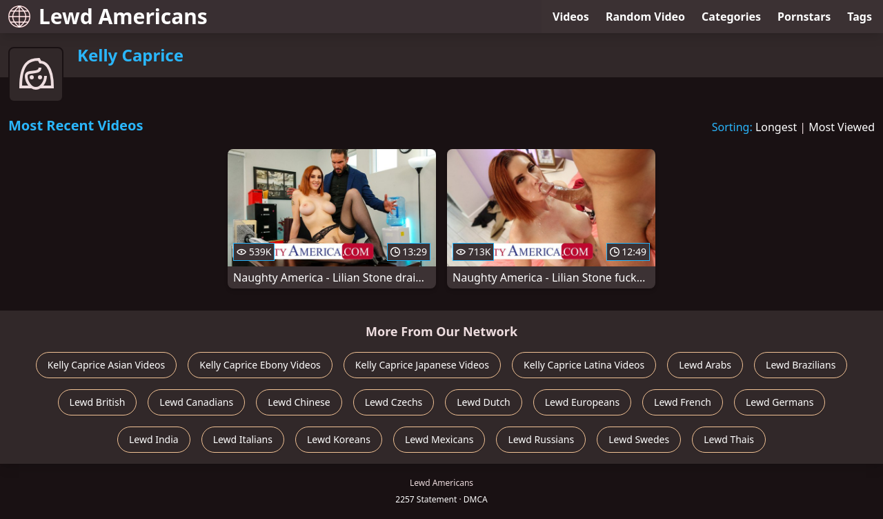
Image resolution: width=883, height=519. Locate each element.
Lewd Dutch (483, 402)
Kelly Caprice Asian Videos (107, 364)
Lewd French (682, 402)
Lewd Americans (108, 16)
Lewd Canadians (196, 402)
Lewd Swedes (638, 439)
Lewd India (154, 439)
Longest (776, 127)
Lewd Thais (729, 439)
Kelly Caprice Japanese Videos (422, 364)
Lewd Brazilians (800, 364)
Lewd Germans (779, 402)
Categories (731, 16)
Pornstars (804, 16)
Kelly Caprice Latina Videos (584, 364)
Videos (571, 16)
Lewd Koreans (338, 439)
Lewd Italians (242, 439)
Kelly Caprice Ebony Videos (260, 364)
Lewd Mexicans (439, 439)
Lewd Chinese (299, 402)
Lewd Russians (541, 439)
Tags (859, 16)
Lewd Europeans (582, 402)
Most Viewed (841, 127)
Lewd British (98, 402)
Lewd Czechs (394, 402)
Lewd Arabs (705, 364)
